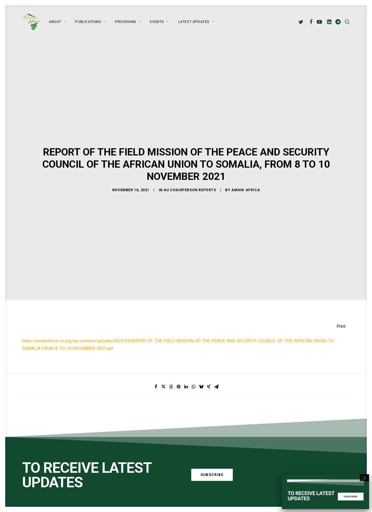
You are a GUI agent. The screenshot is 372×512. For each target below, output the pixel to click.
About (57, 22)
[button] (301, 21)
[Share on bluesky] (201, 376)
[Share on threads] (170, 376)
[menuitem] (57, 21)
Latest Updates (196, 22)
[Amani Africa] (31, 22)
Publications (90, 22)
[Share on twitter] (163, 376)
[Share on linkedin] (186, 376)
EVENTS (159, 22)
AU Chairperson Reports (190, 185)
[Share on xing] (208, 376)
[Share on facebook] (155, 376)
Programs (128, 22)
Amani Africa (245, 185)
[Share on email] (216, 376)
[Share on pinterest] (178, 376)
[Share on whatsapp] (193, 376)
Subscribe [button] (212, 465)
